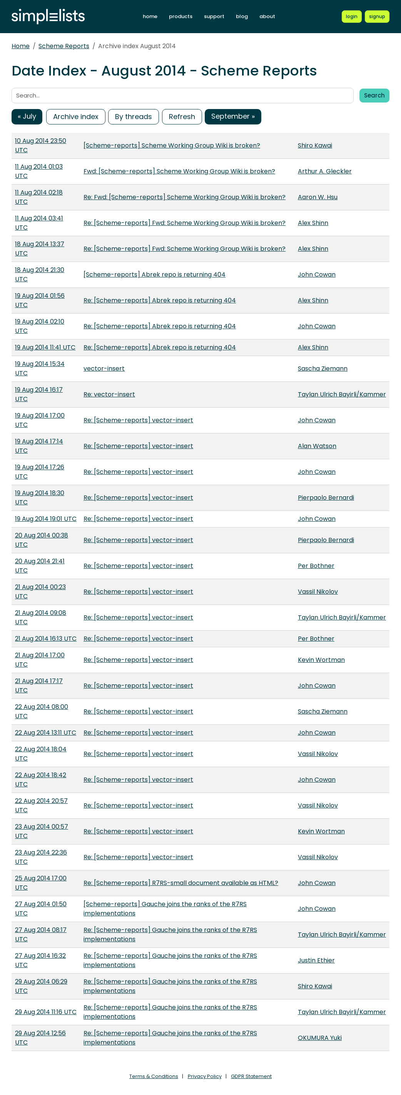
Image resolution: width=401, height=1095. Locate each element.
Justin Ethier (316, 960)
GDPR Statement (251, 1076)
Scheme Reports (63, 46)
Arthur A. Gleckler (325, 171)
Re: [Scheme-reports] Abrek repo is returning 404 (160, 300)
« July (27, 116)
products (180, 16)
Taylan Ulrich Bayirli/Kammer (342, 394)
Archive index (76, 116)
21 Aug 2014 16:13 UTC (46, 638)
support (214, 16)
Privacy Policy (205, 1076)
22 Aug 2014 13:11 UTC (45, 732)
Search (374, 95)
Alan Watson (317, 446)
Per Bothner (316, 565)
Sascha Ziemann (323, 368)
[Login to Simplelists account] (352, 16)
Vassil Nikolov (318, 591)
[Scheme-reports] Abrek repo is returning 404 (155, 274)
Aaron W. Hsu (318, 197)
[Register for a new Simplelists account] (377, 16)
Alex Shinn (313, 222)
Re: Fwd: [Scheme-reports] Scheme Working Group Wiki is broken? (185, 197)
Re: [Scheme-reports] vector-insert (138, 420)
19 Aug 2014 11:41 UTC (45, 347)
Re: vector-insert (109, 394)
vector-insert (104, 368)
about (267, 16)
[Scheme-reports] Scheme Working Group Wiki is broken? (172, 145)
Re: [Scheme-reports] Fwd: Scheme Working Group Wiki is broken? (185, 222)
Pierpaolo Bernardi (326, 497)
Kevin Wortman (321, 659)
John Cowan (317, 274)
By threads (133, 116)
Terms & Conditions (153, 1076)
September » (233, 116)
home (150, 16)
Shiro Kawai (315, 145)
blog (242, 16)
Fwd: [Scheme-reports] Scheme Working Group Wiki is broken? (179, 171)
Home (21, 46)
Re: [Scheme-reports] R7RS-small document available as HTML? (181, 882)
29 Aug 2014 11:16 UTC (46, 1012)
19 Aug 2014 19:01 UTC (46, 518)
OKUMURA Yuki (320, 1037)
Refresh (182, 116)
